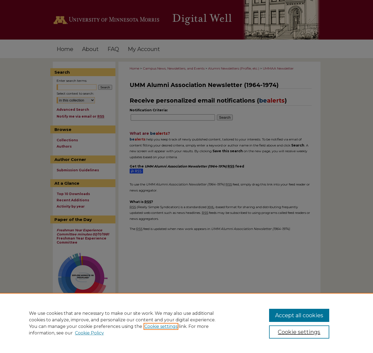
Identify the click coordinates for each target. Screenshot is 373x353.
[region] (186, 323)
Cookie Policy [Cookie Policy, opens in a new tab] (89, 333)
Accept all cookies (299, 315)
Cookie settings (160, 326)
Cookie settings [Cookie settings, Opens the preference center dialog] (299, 332)
